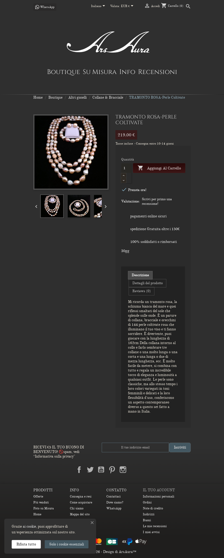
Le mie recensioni (155, 526)
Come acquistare (81, 502)
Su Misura (100, 72)
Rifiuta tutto (26, 544)
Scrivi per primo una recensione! (157, 201)
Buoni (147, 520)
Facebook (79, 469)
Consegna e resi (80, 496)
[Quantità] (126, 168)
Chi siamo (76, 508)
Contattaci (113, 496)
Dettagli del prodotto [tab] (147, 283)
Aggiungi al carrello (159, 168)
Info (127, 72)
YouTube (101, 469)
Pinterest (112, 469)
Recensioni (157, 72)
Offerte (38, 496)
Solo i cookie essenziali (66, 544)
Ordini (147, 502)
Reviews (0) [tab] (141, 291)
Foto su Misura (43, 508)
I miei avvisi (151, 532)
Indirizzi (148, 514)
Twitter (90, 469)
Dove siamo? (114, 502)
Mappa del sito (80, 514)
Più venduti (41, 502)
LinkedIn (133, 469)
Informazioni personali (158, 496)
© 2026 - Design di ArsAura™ (112, 552)
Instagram (123, 469)
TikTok (144, 469)
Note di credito (153, 508)
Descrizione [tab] (140, 275)
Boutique (63, 72)
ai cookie (29, 526)
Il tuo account (159, 490)
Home (37, 514)
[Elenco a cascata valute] (128, 6)
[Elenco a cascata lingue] (99, 6)
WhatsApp (113, 508)
